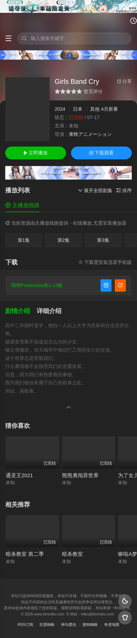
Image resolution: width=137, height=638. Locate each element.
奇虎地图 (111, 625)
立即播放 (35, 152)
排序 (124, 190)
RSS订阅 (25, 625)
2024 (60, 109)
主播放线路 (22, 205)
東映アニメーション (90, 134)
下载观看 (101, 152)
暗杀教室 (72, 554)
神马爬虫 (68, 625)
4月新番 (109, 109)
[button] (21, 311)
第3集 (103, 240)
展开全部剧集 (95, 190)
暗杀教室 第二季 (25, 554)
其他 (95, 109)
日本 (77, 109)
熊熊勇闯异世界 (80, 475)
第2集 (63, 240)
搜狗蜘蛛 (90, 625)
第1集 (24, 240)
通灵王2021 (19, 475)
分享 (124, 81)
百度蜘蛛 (47, 625)
